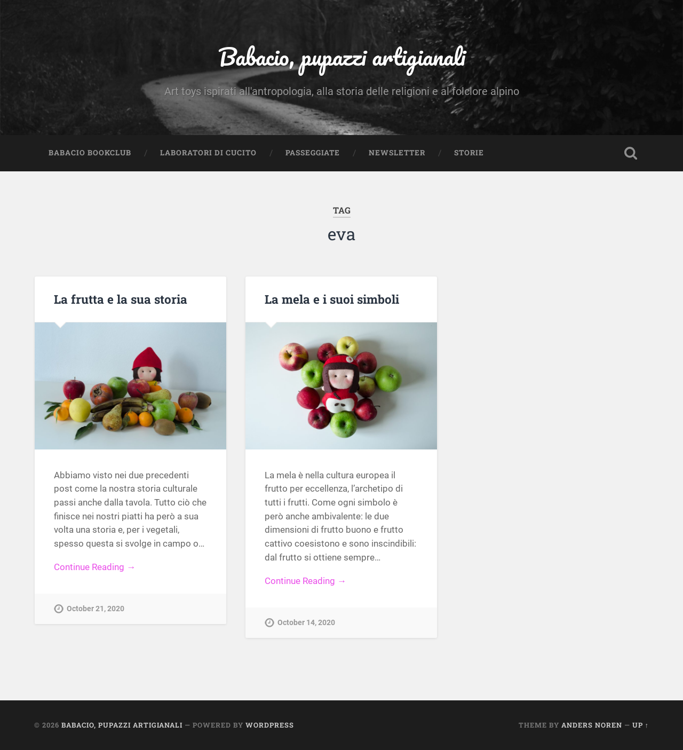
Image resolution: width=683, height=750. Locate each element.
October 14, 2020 (306, 622)
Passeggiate (312, 152)
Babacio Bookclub (90, 152)
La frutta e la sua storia (120, 299)
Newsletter (397, 152)
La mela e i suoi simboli (332, 299)
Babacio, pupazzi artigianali (341, 56)
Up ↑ (640, 725)
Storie (469, 152)
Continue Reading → (95, 567)
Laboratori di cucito (208, 152)
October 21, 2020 (95, 608)
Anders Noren (591, 725)
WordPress (269, 725)
